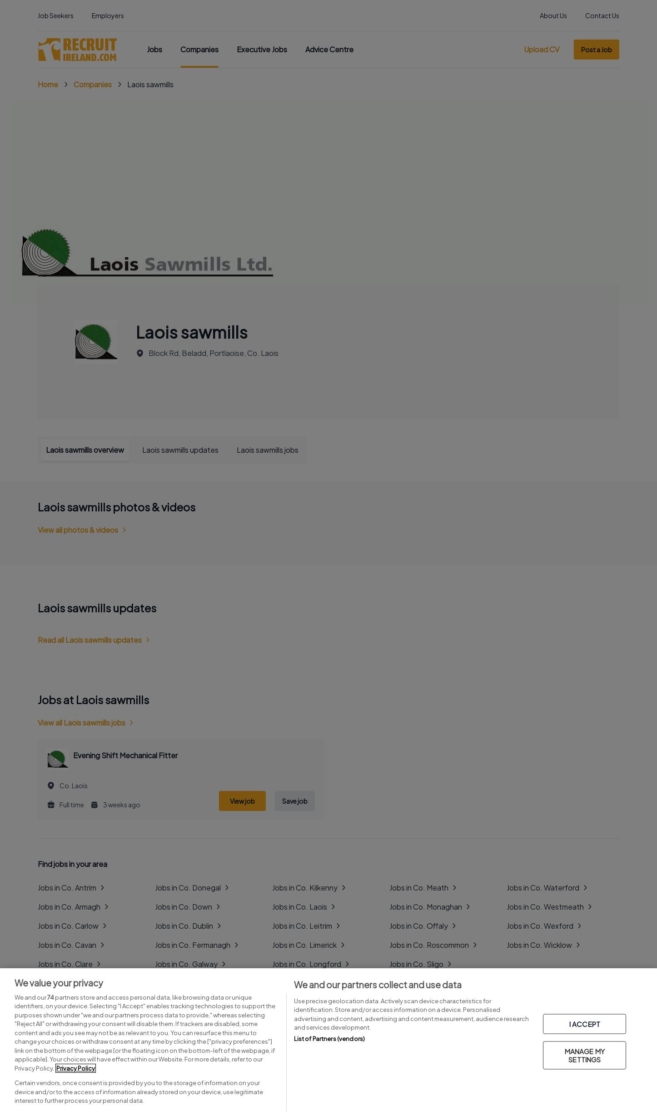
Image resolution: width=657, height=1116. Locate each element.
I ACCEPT (584, 1024)
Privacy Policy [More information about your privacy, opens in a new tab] (75, 1068)
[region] (328, 1042)
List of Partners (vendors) (329, 1038)
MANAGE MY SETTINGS (585, 1055)
